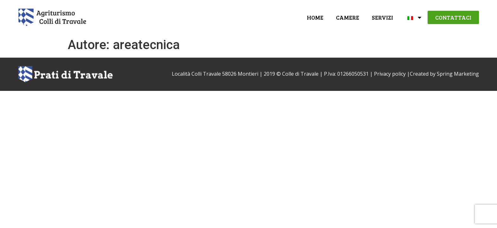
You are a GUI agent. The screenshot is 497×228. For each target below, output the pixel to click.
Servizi (382, 17)
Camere (347, 17)
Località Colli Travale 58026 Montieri (215, 73)
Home (315, 17)
